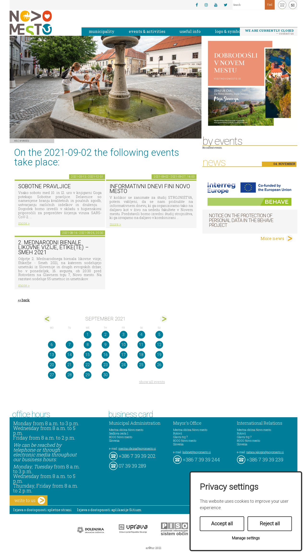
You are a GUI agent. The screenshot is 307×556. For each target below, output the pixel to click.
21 (69, 365)
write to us (29, 500)
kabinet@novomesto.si (197, 452)
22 (87, 365)
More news (272, 238)
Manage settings (246, 538)
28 (69, 375)
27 (52, 375)
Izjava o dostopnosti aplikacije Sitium (109, 510)
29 (87, 375)
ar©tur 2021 (153, 548)
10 (123, 344)
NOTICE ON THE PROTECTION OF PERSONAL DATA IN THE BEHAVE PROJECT (241, 220)
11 (141, 344)
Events (24, 140)
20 (52, 365)
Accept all (222, 523)
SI (293, 5)
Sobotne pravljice (44, 186)
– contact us (269, 32)
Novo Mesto (42, 23)
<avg (47, 319)
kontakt (282, 5)
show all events (152, 382)
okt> (163, 319)
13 (52, 354)
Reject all (270, 523)
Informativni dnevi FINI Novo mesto (150, 189)
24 (123, 365)
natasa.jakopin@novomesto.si (265, 452)
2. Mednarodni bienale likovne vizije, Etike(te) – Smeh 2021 (53, 247)
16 (105, 354)
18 (141, 354)
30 (105, 375)
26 (159, 365)
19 (159, 354)
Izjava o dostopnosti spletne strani (42, 510)
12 (159, 344)
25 (141, 365)
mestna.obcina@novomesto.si (137, 448)
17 (123, 354)
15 (87, 354)
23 (105, 365)
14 (69, 354)
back (26, 300)
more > (24, 223)
